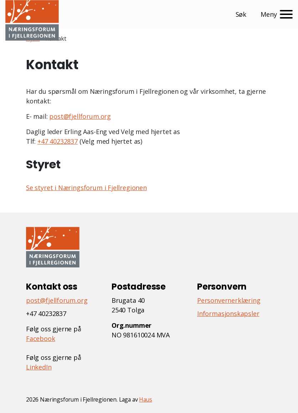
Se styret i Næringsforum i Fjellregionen (86, 187)
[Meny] (277, 14)
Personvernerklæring (229, 300)
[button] (242, 14)
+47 (42, 141)
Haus (145, 399)
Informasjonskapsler (228, 313)
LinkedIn (39, 367)
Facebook (40, 338)
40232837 (63, 141)
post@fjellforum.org (80, 116)
